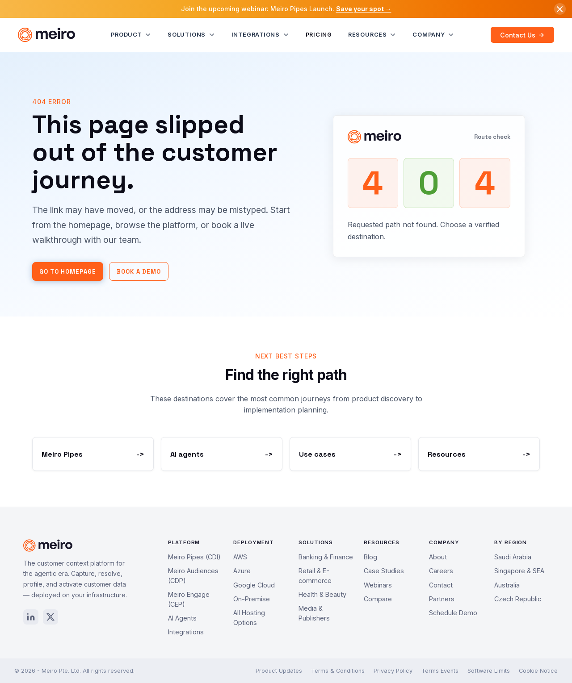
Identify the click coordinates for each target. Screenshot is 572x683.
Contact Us (522, 35)
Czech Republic (517, 599)
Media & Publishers (314, 613)
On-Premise (251, 599)
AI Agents (182, 618)
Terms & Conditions (338, 670)
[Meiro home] (46, 35)
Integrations (260, 34)
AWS (240, 557)
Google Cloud (254, 585)
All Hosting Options (249, 617)
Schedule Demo (453, 612)
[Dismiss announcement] (560, 9)
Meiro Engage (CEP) (189, 599)
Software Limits (488, 670)
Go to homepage (67, 271)
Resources (372, 34)
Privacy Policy (393, 670)
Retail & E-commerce (315, 575)
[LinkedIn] (30, 617)
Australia (507, 585)
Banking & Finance (326, 557)
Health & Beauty (322, 594)
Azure (242, 571)
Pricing (319, 34)
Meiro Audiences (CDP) (193, 575)
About (438, 557)
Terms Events (439, 670)
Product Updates (279, 670)
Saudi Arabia (512, 557)
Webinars (378, 585)
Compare (378, 599)
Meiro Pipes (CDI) (194, 557)
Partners (441, 599)
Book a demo (139, 271)
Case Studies (384, 571)
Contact (441, 585)
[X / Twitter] (50, 617)
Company (433, 34)
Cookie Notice (538, 670)
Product (131, 34)
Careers (441, 571)
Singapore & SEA (519, 571)
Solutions (191, 34)
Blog (370, 557)
